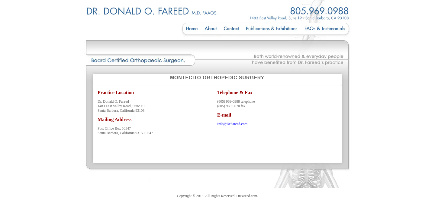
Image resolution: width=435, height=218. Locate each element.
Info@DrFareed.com (232, 124)
